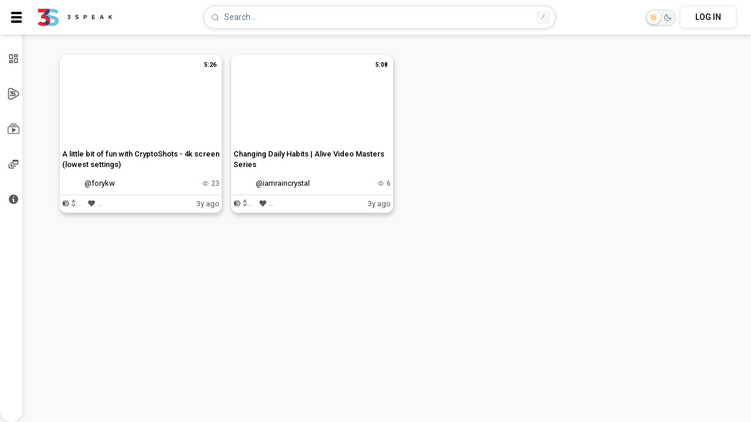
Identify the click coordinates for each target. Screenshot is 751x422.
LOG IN (708, 17)
